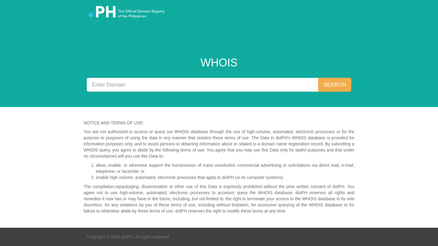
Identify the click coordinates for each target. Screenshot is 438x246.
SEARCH (334, 85)
